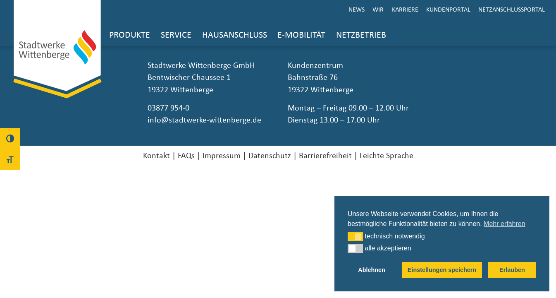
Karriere (405, 9)
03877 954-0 (168, 108)
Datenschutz (269, 155)
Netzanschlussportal (511, 9)
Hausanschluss (234, 35)
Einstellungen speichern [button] (442, 270)
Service (176, 35)
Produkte (129, 35)
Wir (378, 9)
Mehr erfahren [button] (504, 223)
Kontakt (156, 155)
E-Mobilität (301, 35)
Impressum (222, 155)
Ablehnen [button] (371, 270)
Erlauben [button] (512, 270)
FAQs (186, 155)
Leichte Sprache (386, 155)
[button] (355, 236)
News (356, 9)
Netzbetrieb (361, 35)
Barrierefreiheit (325, 155)
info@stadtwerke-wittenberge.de (204, 120)
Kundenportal (448, 9)
